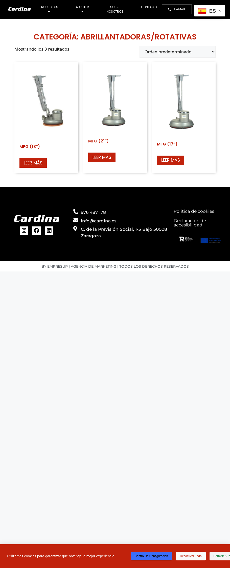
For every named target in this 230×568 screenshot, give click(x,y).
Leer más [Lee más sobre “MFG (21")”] (102, 157)
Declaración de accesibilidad (190, 222)
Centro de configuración (151, 556)
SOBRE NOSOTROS (115, 9)
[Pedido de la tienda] (178, 52)
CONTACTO (149, 7)
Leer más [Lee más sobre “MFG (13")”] (33, 163)
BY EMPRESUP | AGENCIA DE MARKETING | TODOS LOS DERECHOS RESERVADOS (115, 266)
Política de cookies (194, 211)
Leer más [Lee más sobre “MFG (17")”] (170, 160)
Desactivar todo (191, 556)
